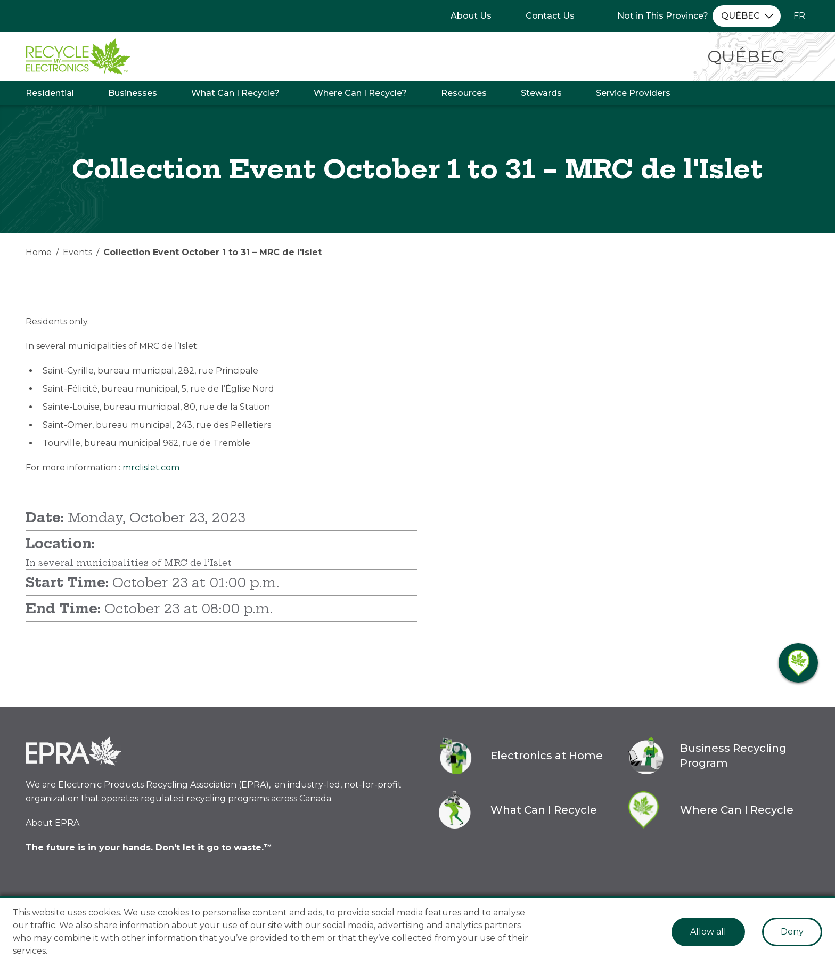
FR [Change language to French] (799, 16)
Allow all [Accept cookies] (708, 932)
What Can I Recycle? (235, 93)
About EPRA (52, 823)
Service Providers (633, 93)
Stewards (541, 93)
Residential (50, 93)
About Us (471, 16)
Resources (464, 93)
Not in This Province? (662, 16)
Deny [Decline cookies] (792, 932)
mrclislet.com (150, 467)
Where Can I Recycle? (360, 93)
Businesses (132, 93)
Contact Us (550, 16)
